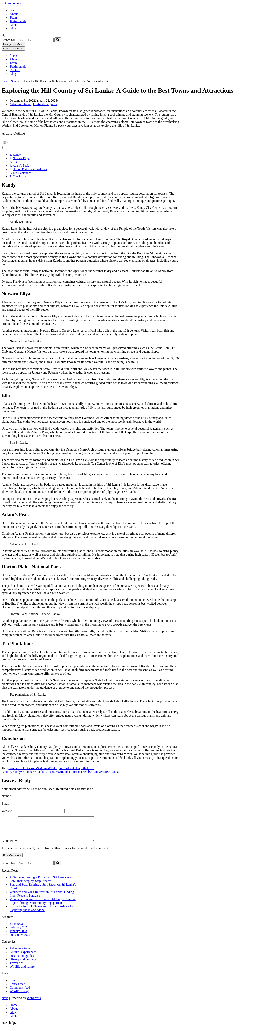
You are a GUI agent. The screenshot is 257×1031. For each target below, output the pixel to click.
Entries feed (17, 988)
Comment (9, 845)
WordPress (34, 1003)
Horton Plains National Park (30, 169)
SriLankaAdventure (45, 771)
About (14, 14)
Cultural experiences (23, 957)
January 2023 (18, 936)
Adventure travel (20, 104)
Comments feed (20, 992)
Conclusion (19, 176)
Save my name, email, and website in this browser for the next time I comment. (57, 853)
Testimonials (18, 21)
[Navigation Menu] (13, 44)
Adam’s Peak (21, 165)
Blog (13, 28)
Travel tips (16, 967)
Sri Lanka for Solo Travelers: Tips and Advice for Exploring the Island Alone (42, 913)
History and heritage (23, 964)
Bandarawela (16, 768)
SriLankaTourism (69, 771)
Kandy (17, 154)
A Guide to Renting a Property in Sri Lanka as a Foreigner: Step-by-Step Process (41, 883)
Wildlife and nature (22, 971)
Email (7, 803)
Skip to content (11, 3)
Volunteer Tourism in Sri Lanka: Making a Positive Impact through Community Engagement (43, 905)
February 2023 (19, 932)
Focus (13, 10)
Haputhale (82, 768)
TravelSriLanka (91, 771)
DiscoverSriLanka (37, 768)
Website (7, 811)
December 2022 (20, 939)
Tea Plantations (22, 172)
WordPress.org (19, 996)
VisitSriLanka (110, 771)
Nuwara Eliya (21, 158)
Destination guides (45, 104)
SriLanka (27, 771)
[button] (90, 144)
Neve (5, 1003)
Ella (15, 161)
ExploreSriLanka (65, 768)
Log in (14, 985)
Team (13, 17)
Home (5, 80)
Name (7, 796)
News (14, 80)
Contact (15, 24)
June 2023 (16, 928)
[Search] (3, 35)
